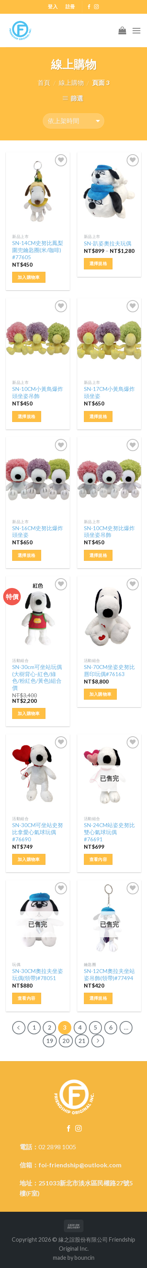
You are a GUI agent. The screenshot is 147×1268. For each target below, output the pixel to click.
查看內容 (98, 859)
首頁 (44, 82)
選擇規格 (98, 263)
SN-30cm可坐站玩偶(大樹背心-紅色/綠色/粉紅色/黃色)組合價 (37, 677)
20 (65, 1040)
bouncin (84, 1257)
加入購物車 (29, 277)
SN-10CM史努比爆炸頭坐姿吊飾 (109, 531)
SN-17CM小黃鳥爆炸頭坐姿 (109, 392)
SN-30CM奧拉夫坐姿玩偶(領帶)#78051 (37, 974)
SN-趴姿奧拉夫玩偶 (107, 243)
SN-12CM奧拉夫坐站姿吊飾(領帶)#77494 (109, 974)
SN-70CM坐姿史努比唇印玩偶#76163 (109, 670)
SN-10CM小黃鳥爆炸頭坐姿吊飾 (37, 392)
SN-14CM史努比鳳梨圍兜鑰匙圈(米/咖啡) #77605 (37, 250)
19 (49, 1040)
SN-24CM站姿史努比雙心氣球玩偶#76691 (109, 832)
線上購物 (71, 82)
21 (81, 1040)
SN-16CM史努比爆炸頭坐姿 (37, 531)
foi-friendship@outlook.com (80, 1164)
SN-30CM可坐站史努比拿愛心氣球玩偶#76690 (37, 832)
